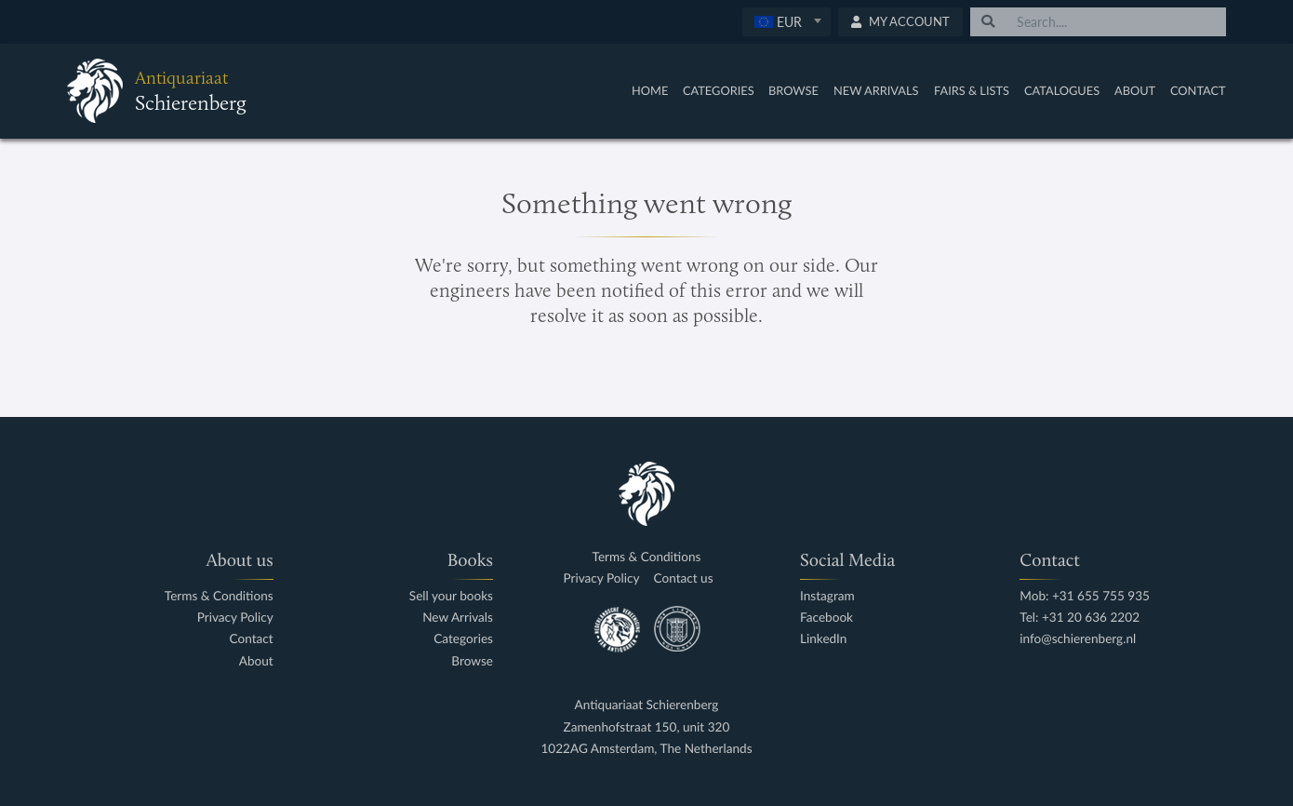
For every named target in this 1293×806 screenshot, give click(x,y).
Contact (1198, 90)
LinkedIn (823, 639)
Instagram (827, 596)
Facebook (826, 617)
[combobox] (786, 21)
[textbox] (786, 21)
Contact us (683, 578)
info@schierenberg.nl (1078, 639)
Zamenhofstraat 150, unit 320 (647, 727)
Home (650, 90)
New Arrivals (876, 90)
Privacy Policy (235, 617)
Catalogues (1062, 90)
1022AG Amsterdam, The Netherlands (646, 749)
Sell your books (451, 596)
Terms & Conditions (219, 596)
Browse (793, 90)
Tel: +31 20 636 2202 (1080, 617)
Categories (718, 90)
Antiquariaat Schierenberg (647, 705)
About (1134, 90)
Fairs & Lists (971, 90)
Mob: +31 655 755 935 (1085, 596)
